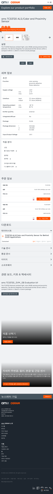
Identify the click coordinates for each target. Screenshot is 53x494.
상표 (25, 478)
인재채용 (3, 436)
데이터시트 (7, 56)
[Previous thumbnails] (2, 37)
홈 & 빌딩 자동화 (9, 151)
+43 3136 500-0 (8, 416)
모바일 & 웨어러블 (9, 163)
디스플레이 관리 (9, 166)
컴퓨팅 (6, 155)
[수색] (48, 2)
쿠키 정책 (29, 478)
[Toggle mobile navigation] (51, 2)
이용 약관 (13, 478)
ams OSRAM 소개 (7, 423)
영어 (34, 241)
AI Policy (36, 478)
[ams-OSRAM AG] (10, 2)
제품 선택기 (7, 341)
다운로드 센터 (5, 449)
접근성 (3, 438)
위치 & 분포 (4, 433)
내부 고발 (3, 461)
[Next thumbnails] (49, 37)
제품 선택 (47, 7)
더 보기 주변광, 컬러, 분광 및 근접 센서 (16, 384)
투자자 (3, 428)
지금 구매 (43, 199)
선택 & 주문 (45, 56)
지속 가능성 (4, 431)
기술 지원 (3, 456)
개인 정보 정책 (5, 478)
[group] (26, 286)
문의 (22, 63)
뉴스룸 (3, 426)
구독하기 (47, 396)
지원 (30, 63)
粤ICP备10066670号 (6, 481)
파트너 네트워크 (5, 458)
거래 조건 (19, 478)
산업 (5, 147)
